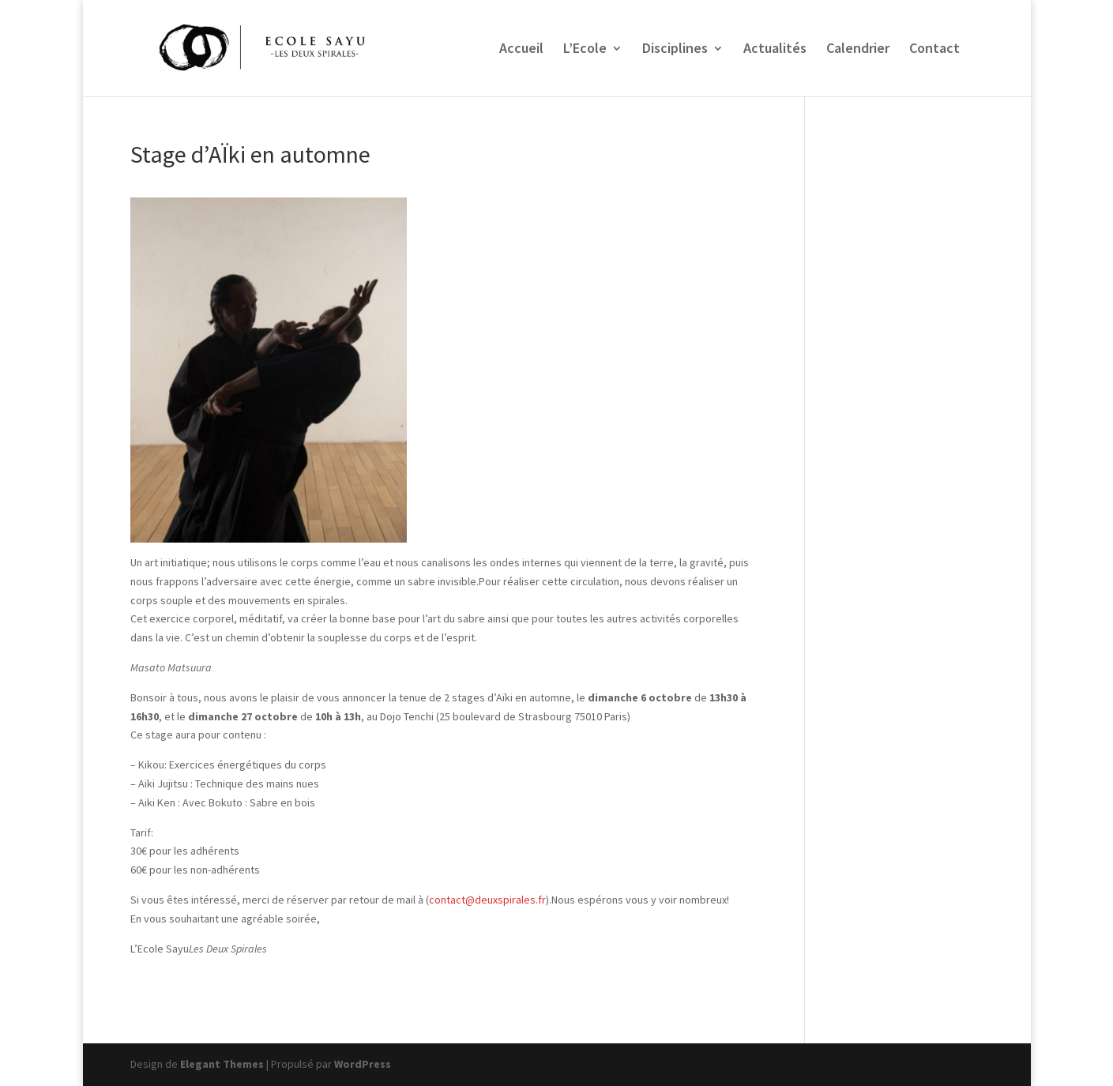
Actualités (775, 50)
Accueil (521, 50)
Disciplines (675, 50)
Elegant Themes (222, 1064)
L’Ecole (585, 50)
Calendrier (857, 50)
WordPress (362, 1064)
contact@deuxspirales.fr (487, 899)
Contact (934, 50)
